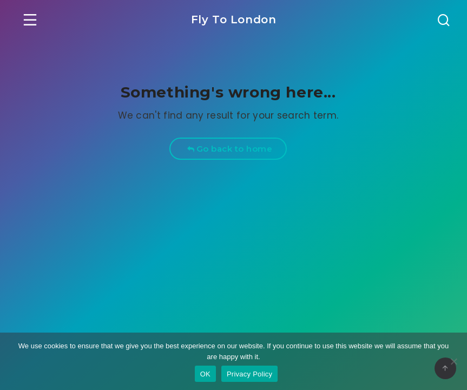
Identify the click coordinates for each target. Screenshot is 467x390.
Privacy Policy (249, 374)
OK (205, 374)
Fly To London (234, 19)
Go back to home (230, 149)
